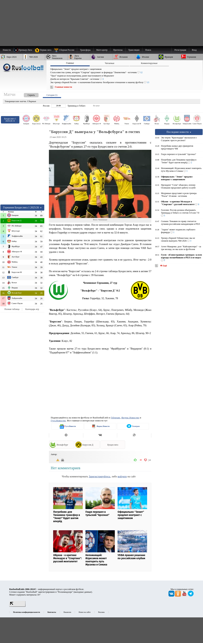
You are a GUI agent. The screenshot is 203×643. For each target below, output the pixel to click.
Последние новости (178, 131)
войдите (122, 476)
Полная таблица (11, 309)
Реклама (101, 612)
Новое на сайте (84, 612)
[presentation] (27, 94)
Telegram (115, 417)
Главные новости (63, 87)
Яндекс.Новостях (130, 417)
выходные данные (82, 592)
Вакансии (67, 612)
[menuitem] (65, 50)
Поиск (148, 50)
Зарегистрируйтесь (99, 476)
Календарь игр (32, 309)
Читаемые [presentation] (109, 63)
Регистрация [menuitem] (180, 50)
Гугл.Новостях (58, 420)
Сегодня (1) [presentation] (52, 95)
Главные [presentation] (70, 63)
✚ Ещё (163, 265)
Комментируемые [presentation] (149, 63)
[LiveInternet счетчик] (17, 606)
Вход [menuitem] (194, 50)
